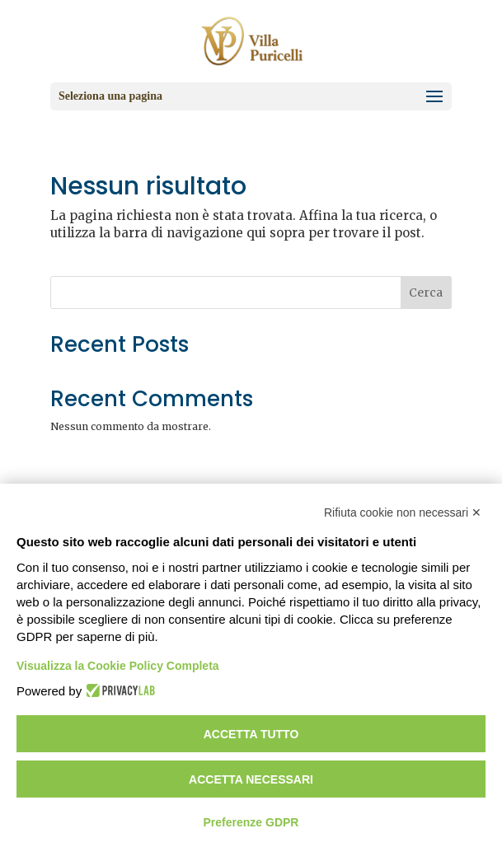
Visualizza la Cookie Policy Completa (117, 665)
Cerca (426, 292)
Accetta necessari (251, 779)
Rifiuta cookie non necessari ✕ (402, 512)
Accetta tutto (251, 734)
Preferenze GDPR (251, 822)
